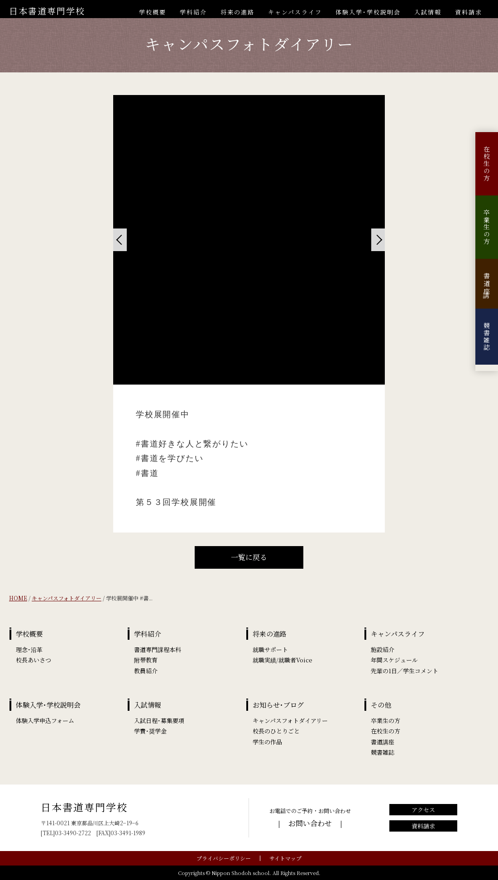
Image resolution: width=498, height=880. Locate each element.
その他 (381, 704)
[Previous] (120, 239)
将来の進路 (237, 12)
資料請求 (468, 12)
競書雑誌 (486, 336)
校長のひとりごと (276, 731)
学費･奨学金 (150, 731)
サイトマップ (285, 858)
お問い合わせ (310, 823)
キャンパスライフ (295, 12)
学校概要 (152, 12)
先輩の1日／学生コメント (404, 670)
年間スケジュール (394, 660)
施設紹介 (382, 649)
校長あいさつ (33, 660)
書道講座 (486, 283)
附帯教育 (146, 660)
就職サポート (270, 649)
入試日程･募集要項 (159, 720)
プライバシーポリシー (223, 858)
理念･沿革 (29, 649)
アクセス (423, 809)
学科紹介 (193, 12)
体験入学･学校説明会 (368, 12)
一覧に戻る (249, 557)
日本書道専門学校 (47, 11)
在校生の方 (486, 164)
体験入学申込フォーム (45, 720)
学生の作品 (267, 741)
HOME (18, 598)
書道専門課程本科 (157, 649)
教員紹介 (146, 670)
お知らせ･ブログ (278, 704)
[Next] (378, 239)
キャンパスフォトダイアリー (66, 598)
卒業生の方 (486, 227)
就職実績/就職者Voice (282, 660)
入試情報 (427, 12)
